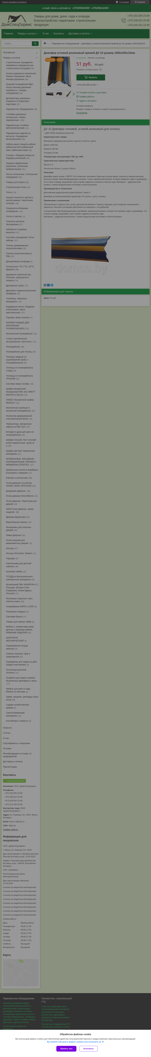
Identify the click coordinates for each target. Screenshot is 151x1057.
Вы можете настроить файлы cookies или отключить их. (74, 1042)
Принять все (66, 1049)
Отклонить (88, 1049)
